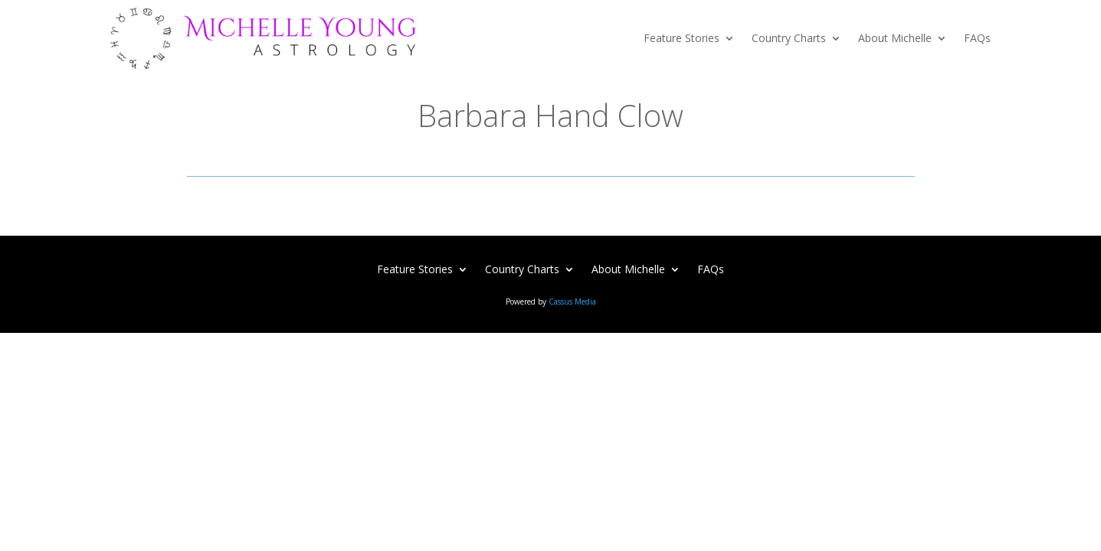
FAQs (977, 38)
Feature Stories (681, 38)
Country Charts (789, 38)
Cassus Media (572, 301)
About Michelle (895, 38)
